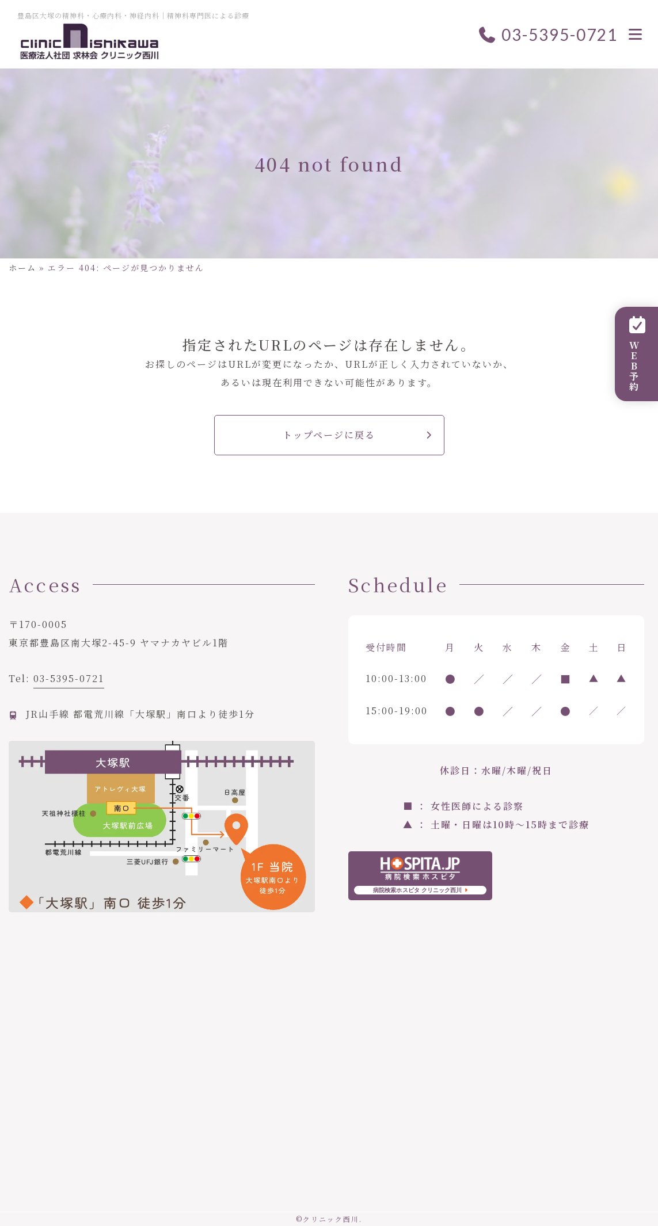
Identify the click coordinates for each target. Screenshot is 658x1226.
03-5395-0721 (547, 34)
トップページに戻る (329, 434)
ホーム (22, 267)
